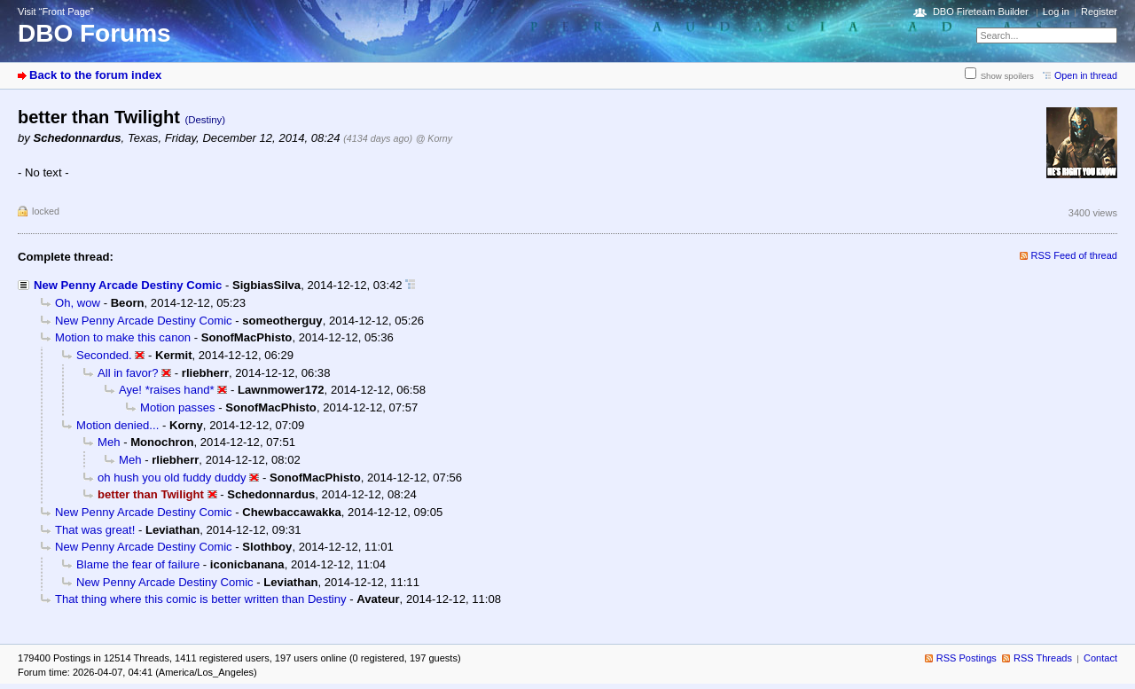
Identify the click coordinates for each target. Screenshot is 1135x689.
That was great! (95, 529)
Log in (1056, 11)
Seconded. (104, 355)
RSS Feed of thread (1074, 255)
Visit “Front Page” (56, 11)
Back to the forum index (95, 75)
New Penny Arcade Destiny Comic (128, 285)
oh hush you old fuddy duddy (172, 477)
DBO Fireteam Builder (981, 11)
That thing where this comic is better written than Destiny (201, 599)
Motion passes (177, 407)
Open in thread (1085, 75)
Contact (1100, 658)
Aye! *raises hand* (167, 389)
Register (1099, 11)
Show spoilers (1007, 76)
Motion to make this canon (123, 337)
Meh (109, 442)
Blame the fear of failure (138, 564)
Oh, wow (77, 302)
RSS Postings (966, 658)
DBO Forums (94, 33)
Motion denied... (117, 425)
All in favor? (128, 373)
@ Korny (434, 138)
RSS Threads (1043, 658)
